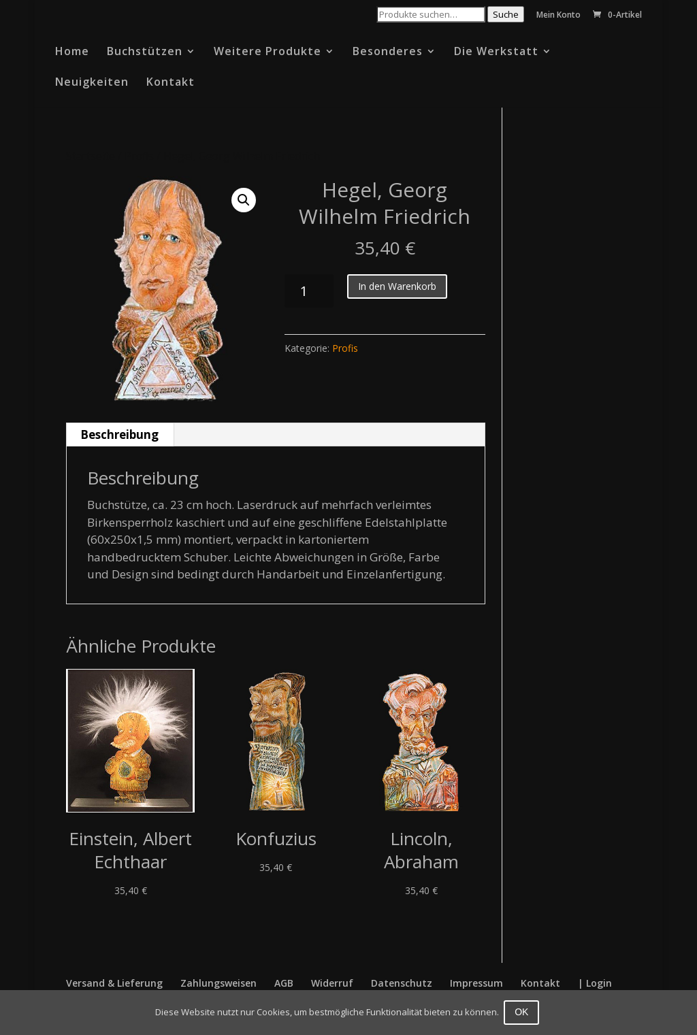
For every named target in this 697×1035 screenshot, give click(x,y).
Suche (506, 14)
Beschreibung (119, 434)
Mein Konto (558, 15)
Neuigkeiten (92, 83)
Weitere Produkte (267, 52)
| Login (595, 982)
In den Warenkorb (397, 286)
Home (72, 52)
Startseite (90, 155)
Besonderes (388, 52)
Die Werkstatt (496, 52)
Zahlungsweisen (218, 982)
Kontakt (170, 83)
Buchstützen (144, 52)
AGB (283, 982)
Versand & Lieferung (114, 982)
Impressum (476, 982)
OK (523, 1011)
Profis (139, 155)
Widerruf (332, 982)
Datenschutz (401, 982)
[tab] (119, 434)
